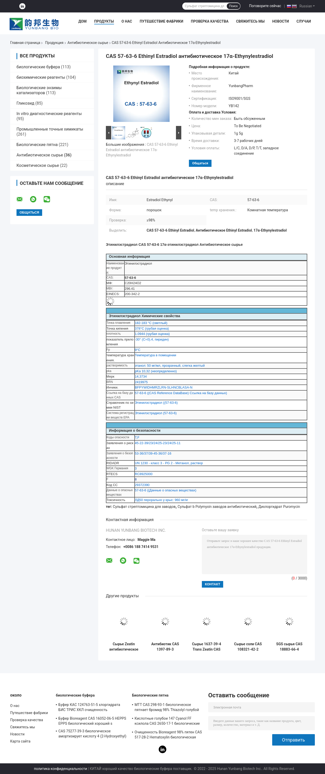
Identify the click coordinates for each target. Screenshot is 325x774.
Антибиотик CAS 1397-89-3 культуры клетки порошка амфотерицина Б (165, 647)
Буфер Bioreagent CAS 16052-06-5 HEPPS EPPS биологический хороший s (92, 720)
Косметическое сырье (38, 165)
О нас (127, 21)
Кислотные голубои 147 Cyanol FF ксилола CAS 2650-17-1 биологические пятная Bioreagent (167, 721)
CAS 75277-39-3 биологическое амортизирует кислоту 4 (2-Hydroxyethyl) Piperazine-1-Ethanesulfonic (92, 734)
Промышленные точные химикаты (50, 129)
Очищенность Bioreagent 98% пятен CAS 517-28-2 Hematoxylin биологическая (168, 734)
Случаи (304, 21)
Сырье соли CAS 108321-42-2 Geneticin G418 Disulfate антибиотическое (248, 647)
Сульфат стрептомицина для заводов (144, 507)
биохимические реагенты (41, 77)
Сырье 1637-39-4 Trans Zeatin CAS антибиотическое (206, 647)
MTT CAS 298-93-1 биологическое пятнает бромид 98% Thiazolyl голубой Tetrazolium (167, 708)
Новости (280, 21)
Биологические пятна (37, 144)
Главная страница (25, 43)
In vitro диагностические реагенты (49, 113)
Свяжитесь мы (250, 21)
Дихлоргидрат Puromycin (279, 507)
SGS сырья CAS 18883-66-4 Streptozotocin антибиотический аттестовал (289, 647)
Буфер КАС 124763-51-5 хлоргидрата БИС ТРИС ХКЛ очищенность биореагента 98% (89, 708)
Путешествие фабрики (161, 21)
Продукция (54, 43)
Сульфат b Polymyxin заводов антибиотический (216, 507)
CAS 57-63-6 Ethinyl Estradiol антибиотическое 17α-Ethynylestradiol (142, 149)
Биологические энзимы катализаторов (39, 90)
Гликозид (25, 103)
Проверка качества (210, 21)
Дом (82, 21)
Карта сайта (20, 741)
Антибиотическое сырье (88, 43)
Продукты (104, 21)
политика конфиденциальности (60, 769)
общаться (200, 163)
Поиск (233, 6)
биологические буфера (38, 66)
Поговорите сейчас (265, 6)
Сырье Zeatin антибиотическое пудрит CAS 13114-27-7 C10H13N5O (123, 647)
